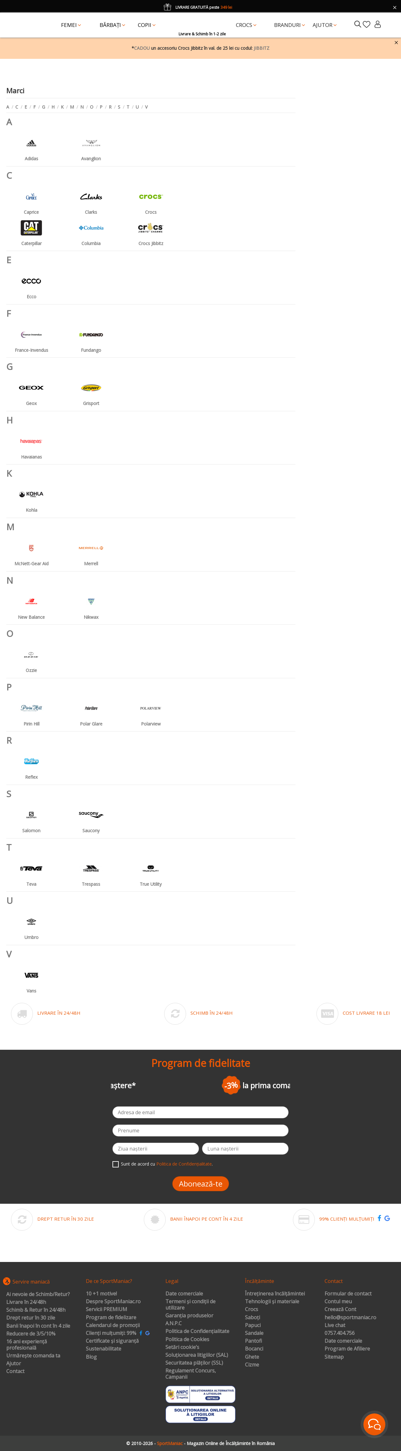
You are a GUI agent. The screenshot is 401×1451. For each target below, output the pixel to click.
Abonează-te (200, 1183)
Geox (31, 390)
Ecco (31, 284)
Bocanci (254, 1349)
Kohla (31, 497)
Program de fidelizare (111, 1318)
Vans (31, 978)
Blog (91, 1357)
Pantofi (253, 1341)
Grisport (91, 390)
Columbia (91, 230)
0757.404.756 (340, 1333)
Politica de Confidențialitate (184, 1164)
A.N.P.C (173, 1323)
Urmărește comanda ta (33, 1356)
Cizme (252, 1365)
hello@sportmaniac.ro (350, 1318)
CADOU (142, 48)
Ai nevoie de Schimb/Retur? (38, 1294)
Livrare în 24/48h (26, 1302)
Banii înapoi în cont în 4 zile (38, 1326)
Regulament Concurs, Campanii (190, 1374)
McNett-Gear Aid (31, 551)
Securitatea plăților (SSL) (194, 1363)
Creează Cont (340, 1309)
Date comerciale (184, 1294)
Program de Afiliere (347, 1349)
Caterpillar (31, 230)
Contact (15, 1371)
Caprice (31, 199)
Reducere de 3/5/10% (30, 1334)
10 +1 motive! (101, 1294)
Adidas (31, 146)
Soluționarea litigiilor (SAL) (196, 1355)
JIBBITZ (261, 48)
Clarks (91, 199)
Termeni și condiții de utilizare (190, 1305)
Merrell (91, 551)
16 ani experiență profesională (26, 1345)
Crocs (150, 199)
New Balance (31, 604)
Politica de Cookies (187, 1339)
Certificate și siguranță (112, 1341)
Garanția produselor (189, 1316)
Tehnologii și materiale (272, 1302)
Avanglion (91, 146)
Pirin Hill (31, 711)
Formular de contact (348, 1294)
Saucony (91, 817)
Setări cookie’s (182, 1347)
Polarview (150, 711)
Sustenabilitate (103, 1349)
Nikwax (91, 604)
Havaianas (31, 444)
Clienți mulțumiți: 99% (111, 1333)
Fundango (91, 337)
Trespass (91, 871)
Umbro (31, 924)
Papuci (253, 1325)
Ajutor (13, 1364)
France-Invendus (31, 337)
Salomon (31, 817)
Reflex (31, 764)
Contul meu (338, 1302)
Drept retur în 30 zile (30, 1318)
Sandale (254, 1333)
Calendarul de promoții (113, 1325)
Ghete (252, 1357)
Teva (31, 871)
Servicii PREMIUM (106, 1309)
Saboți (252, 1318)
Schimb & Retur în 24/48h (35, 1310)
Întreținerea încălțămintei (275, 1294)
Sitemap (334, 1357)
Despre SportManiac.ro (113, 1302)
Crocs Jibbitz (150, 230)
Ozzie (31, 657)
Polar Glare (91, 711)
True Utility (150, 871)
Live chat (335, 1325)
